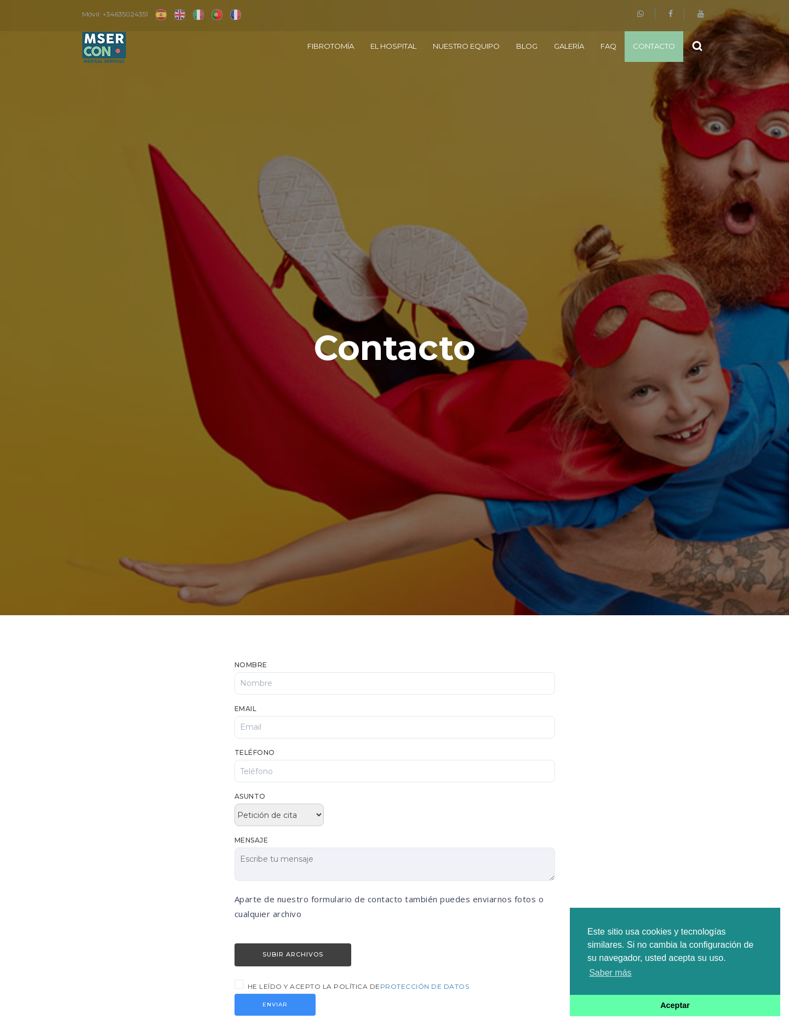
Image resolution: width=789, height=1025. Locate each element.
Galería (569, 46)
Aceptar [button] (675, 1005)
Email (246, 709)
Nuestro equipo (466, 46)
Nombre (251, 665)
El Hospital (393, 46)
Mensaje (251, 840)
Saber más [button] (610, 972)
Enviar (275, 1004)
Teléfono (255, 752)
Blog (527, 46)
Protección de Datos (425, 986)
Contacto (654, 46)
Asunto (250, 796)
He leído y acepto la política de (359, 986)
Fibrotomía (330, 46)
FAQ (608, 46)
